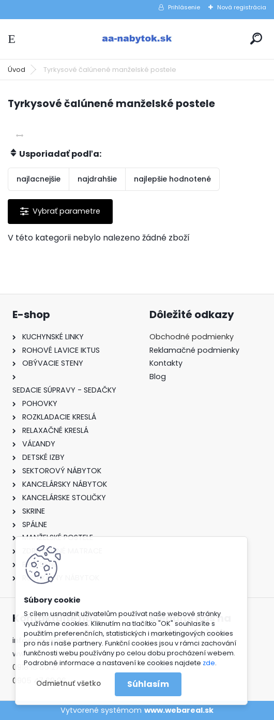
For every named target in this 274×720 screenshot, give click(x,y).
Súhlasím (148, 684)
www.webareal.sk (179, 710)
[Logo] (137, 39)
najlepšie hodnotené (172, 179)
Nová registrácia (241, 7)
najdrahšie (97, 179)
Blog (157, 376)
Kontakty (165, 363)
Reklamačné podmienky (194, 350)
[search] (256, 38)
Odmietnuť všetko (68, 683)
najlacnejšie (38, 179)
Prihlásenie (184, 7)
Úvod (16, 69)
